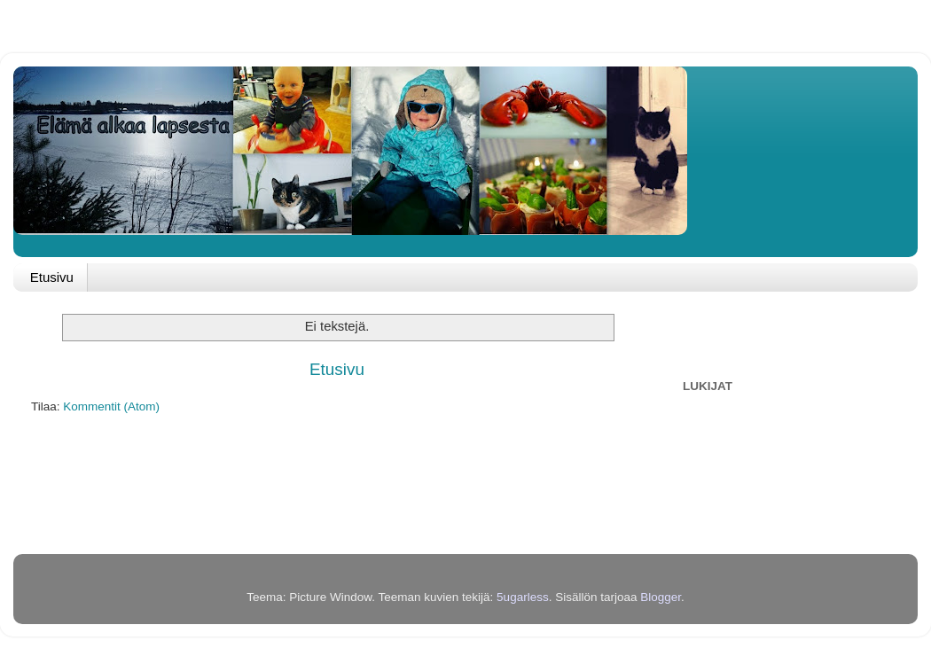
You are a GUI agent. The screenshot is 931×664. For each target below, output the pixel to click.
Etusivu (52, 277)
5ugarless (523, 597)
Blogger (660, 597)
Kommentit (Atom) (111, 406)
